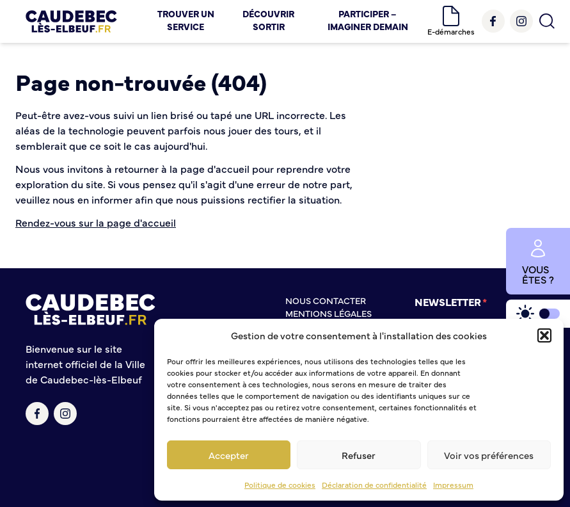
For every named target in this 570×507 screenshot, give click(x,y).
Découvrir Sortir (268, 20)
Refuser (359, 455)
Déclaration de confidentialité (374, 484)
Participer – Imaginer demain (368, 20)
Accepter (229, 455)
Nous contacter (325, 300)
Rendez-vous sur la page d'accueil (95, 222)
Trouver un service (185, 20)
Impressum (453, 484)
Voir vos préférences (489, 455)
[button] (544, 335)
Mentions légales (328, 313)
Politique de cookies (279, 484)
